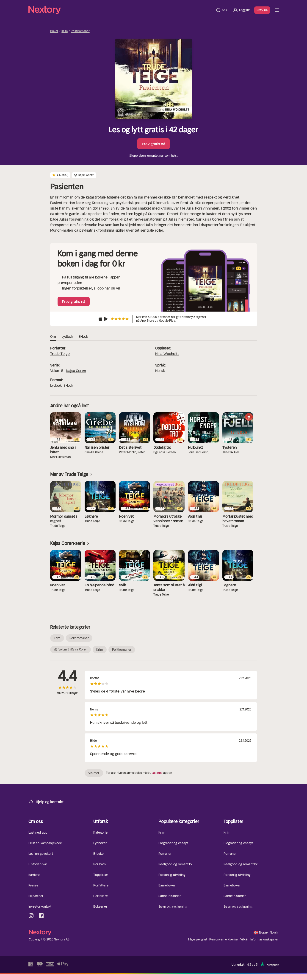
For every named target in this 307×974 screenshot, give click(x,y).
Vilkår (244, 939)
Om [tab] (53, 336)
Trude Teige (60, 353)
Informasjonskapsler (264, 939)
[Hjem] (120, 10)
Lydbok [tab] (67, 336)
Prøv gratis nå (153, 144)
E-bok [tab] (83, 336)
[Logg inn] (241, 10)
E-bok (68, 385)
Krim (64, 31)
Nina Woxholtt (167, 353)
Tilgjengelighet (197, 939)
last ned (157, 773)
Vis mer (94, 773)
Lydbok (56, 385)
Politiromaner (80, 31)
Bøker (54, 31)
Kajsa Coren (76, 370)
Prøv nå (262, 10)
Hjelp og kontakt (46, 801)
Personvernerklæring (223, 939)
